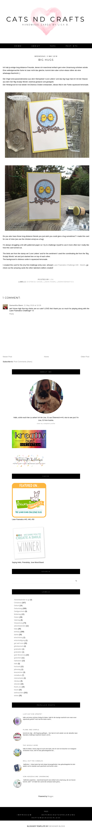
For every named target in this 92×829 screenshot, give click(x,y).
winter (16, 696)
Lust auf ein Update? (32, 714)
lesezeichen (18, 672)
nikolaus (17, 681)
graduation (18, 649)
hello (15, 664)
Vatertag (17, 620)
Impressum (24, 815)
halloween (17, 661)
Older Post (85, 357)
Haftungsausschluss (46, 818)
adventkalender (19, 626)
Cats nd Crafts (46, 19)
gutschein (17, 658)
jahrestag (17, 669)
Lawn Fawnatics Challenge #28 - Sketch (69, 265)
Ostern (16, 617)
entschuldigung (19, 640)
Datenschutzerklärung (58, 815)
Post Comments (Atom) (23, 362)
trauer (16, 690)
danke (16, 635)
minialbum (18, 675)
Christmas (17, 603)
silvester (17, 684)
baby (16, 629)
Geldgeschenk (19, 611)
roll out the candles (33, 761)
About (36, 46)
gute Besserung (20, 655)
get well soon (19, 643)
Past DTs (72, 46)
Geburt (16, 606)
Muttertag (17, 614)
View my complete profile (46, 423)
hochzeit (17, 667)
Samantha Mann (16, 305)
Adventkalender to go (21, 600)
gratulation (18, 652)
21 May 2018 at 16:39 (32, 305)
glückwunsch (18, 646)
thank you (17, 687)
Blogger (50, 796)
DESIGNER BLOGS (57, 826)
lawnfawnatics (65, 282)
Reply (11, 314)
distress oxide (35, 282)
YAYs (53, 46)
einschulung (18, 637)
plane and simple (31, 730)
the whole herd (30, 745)
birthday (17, 632)
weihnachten (18, 693)
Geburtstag (18, 608)
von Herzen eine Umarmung (36, 776)
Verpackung (18, 623)
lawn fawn (50, 282)
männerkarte (18, 678)
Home (18, 46)
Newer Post (7, 357)
